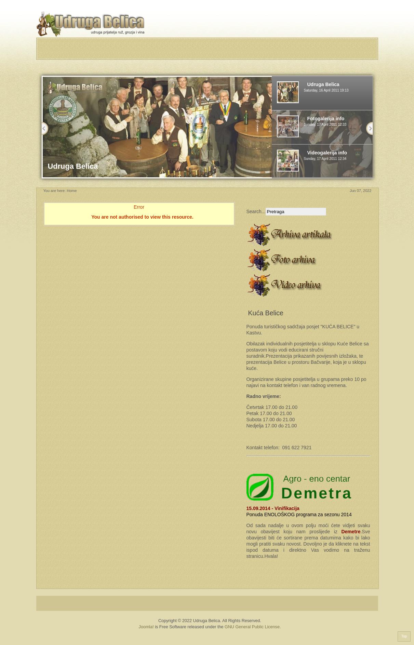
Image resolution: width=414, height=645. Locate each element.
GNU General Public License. (253, 627)
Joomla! (146, 627)
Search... (256, 211)
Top (404, 636)
